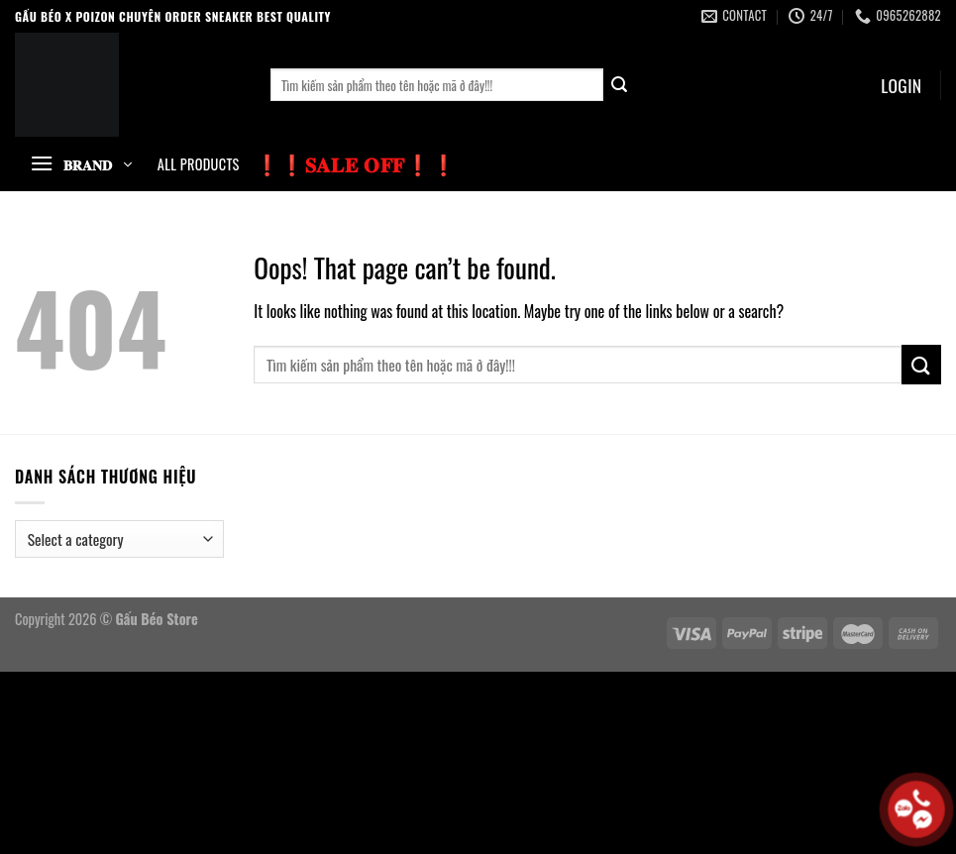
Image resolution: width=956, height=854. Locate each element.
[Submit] (620, 85)
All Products (199, 164)
